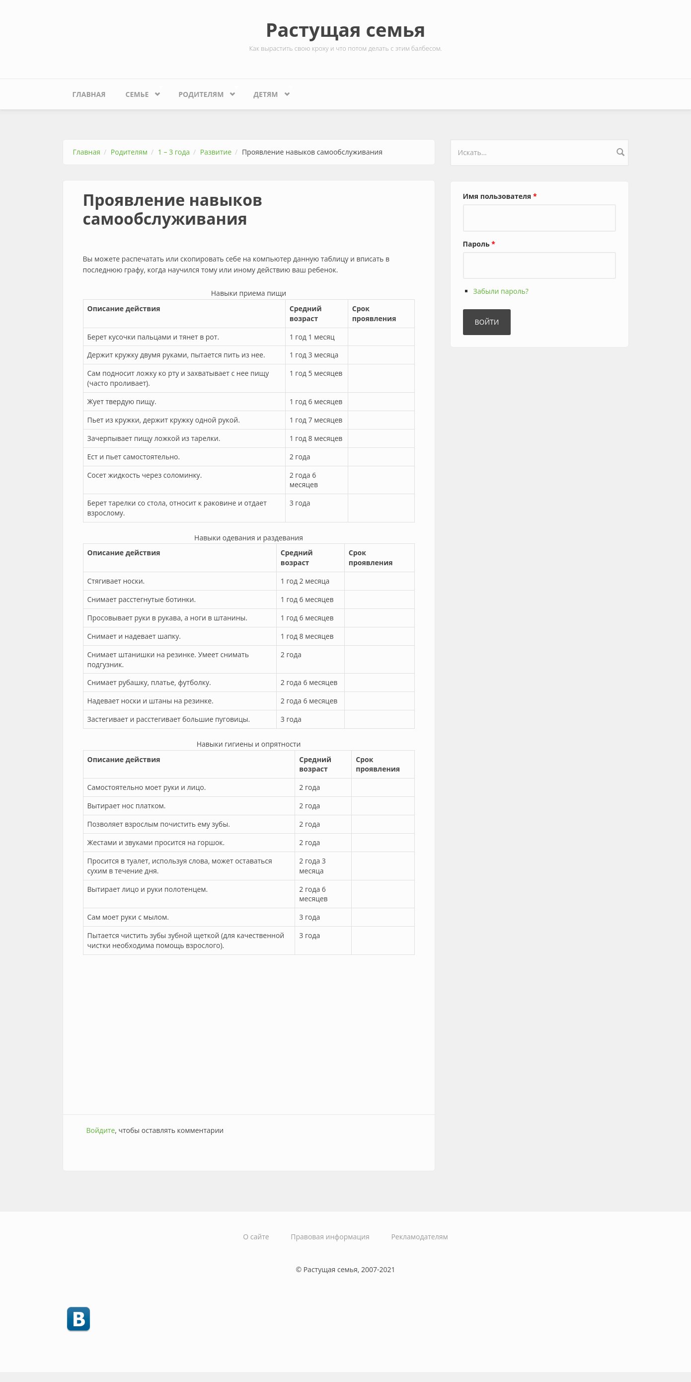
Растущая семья (346, 29)
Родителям (203, 92)
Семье (139, 92)
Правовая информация (330, 1236)
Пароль (479, 244)
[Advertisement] (249, 1034)
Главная (89, 94)
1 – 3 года (174, 152)
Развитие (215, 152)
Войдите (100, 1130)
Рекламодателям (419, 1236)
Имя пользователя (500, 196)
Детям (268, 92)
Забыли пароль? (501, 291)
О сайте (256, 1236)
